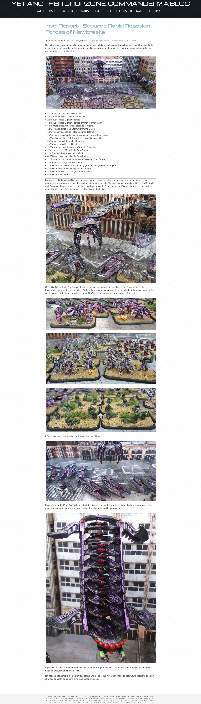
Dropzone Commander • (99, 698)
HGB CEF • (67, 702)
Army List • (80, 696)
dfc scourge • (143, 696)
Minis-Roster (97, 10)
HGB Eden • (77, 702)
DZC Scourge (74, 40)
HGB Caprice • (55, 702)
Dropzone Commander (110, 40)
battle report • (92, 696)
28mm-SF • (70, 696)
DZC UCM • (73, 700)
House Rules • (145, 702)
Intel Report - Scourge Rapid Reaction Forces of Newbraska (97, 29)
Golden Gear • (118, 700)
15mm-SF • (61, 696)
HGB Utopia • (124, 702)
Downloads (131, 10)
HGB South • (112, 702)
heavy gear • (131, 700)
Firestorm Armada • (88, 700)
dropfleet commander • (75, 698)
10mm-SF (130, 40)
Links (155, 10)
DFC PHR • (131, 696)
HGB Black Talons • (146, 700)
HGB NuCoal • (100, 702)
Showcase (89, 40)
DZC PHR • (131, 698)
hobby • (134, 702)
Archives (48, 10)
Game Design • (104, 700)
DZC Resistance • (144, 698)
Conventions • (107, 696)
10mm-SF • (51, 696)
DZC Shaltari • (62, 700)
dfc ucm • (59, 698)
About (70, 10)
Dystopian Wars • (118, 698)
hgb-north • (88, 702)
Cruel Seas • (120, 696)
